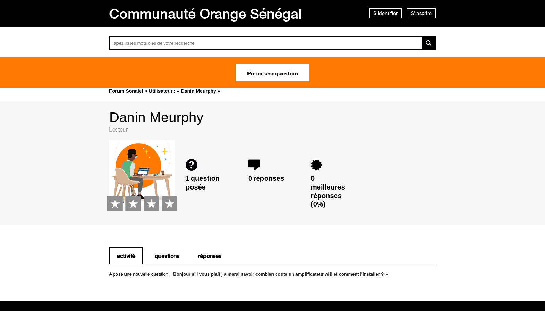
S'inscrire (421, 13)
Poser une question (272, 72)
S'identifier (385, 13)
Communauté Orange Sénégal (205, 13)
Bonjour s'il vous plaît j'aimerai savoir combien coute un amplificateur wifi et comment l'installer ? (278, 274)
